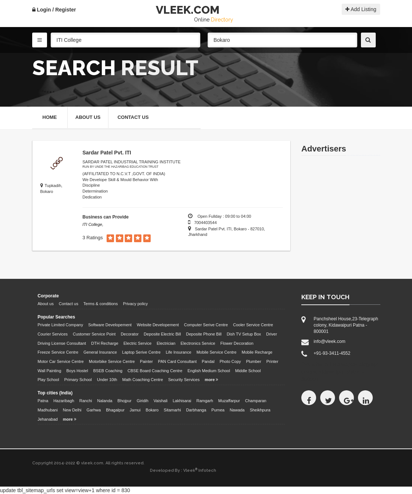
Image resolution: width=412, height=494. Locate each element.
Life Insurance (178, 352)
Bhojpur (124, 400)
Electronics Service (198, 343)
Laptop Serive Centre (141, 352)
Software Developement (109, 325)
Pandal (208, 361)
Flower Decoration (236, 343)
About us (46, 303)
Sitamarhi (172, 410)
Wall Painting (49, 370)
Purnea (217, 410)
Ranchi (85, 400)
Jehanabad (48, 419)
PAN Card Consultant (177, 361)
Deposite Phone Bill (203, 334)
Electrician (166, 343)
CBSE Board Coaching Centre (155, 370)
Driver (271, 334)
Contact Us (132, 117)
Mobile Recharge (257, 352)
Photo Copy (230, 361)
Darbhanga (196, 410)
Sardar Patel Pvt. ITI (107, 153)
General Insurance (100, 352)
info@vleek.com (329, 341)
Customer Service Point (94, 334)
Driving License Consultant (62, 343)
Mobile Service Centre (217, 352)
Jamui (135, 410)
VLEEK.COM (188, 9)
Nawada (237, 410)
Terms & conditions (100, 303)
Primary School (78, 379)
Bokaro (152, 410)
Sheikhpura (260, 410)
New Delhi (72, 410)
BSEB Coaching (108, 370)
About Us (88, 117)
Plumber (253, 361)
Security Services (184, 379)
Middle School (248, 370)
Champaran (255, 400)
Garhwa (94, 410)
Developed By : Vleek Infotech (183, 470)
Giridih (142, 400)
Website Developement (158, 325)
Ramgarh (204, 400)
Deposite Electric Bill (162, 334)
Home (50, 117)
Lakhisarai (181, 400)
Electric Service (138, 343)
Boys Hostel (77, 370)
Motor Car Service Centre (61, 361)
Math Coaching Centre (142, 379)
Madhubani (48, 410)
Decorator (129, 334)
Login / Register (54, 10)
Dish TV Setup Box (244, 334)
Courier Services (53, 334)
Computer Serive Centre (206, 325)
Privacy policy (135, 303)
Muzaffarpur (229, 400)
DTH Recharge (104, 343)
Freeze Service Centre (58, 352)
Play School (48, 379)
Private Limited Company (60, 325)
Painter (146, 361)
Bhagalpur (115, 410)
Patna (43, 400)
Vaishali (161, 400)
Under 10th (107, 379)
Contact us (68, 303)
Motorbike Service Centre (112, 361)
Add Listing (360, 9)
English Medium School (208, 370)
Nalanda (104, 400)
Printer (272, 361)
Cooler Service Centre (253, 325)
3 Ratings (93, 237)
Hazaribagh (63, 400)
